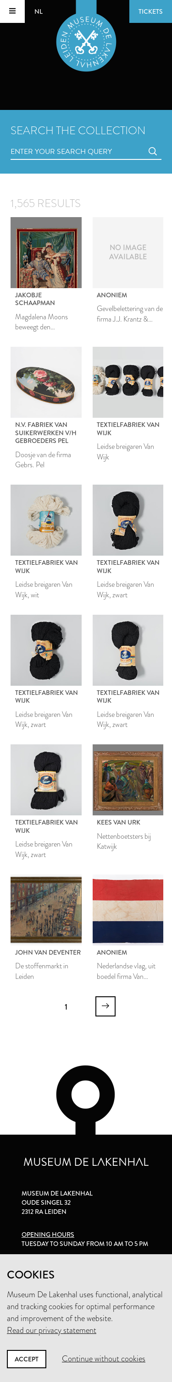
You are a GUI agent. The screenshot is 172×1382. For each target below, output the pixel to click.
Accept (27, 1359)
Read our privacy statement (51, 1330)
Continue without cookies (103, 1359)
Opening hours (48, 1234)
